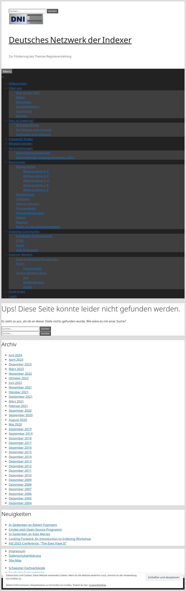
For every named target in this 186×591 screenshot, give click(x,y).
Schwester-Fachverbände (34, 236)
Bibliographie (25, 167)
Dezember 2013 (20, 461)
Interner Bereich (21, 254)
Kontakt (21, 116)
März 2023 (16, 369)
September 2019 (21, 433)
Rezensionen (25, 194)
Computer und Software (33, 134)
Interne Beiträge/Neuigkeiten (37, 259)
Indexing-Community (24, 231)
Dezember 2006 (20, 494)
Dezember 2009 (20, 480)
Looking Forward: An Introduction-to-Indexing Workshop (50, 539)
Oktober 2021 (19, 392)
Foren (20, 264)
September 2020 (21, 415)
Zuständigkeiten (27, 106)
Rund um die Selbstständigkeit (38, 227)
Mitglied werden (20, 143)
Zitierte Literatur (28, 204)
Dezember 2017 (20, 443)
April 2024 (16, 360)
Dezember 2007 (20, 489)
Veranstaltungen (21, 148)
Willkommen (18, 83)
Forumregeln (32, 268)
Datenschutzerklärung (25, 555)
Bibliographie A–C (36, 171)
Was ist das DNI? (28, 93)
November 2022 (20, 373)
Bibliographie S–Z (35, 190)
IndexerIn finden (21, 139)
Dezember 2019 (20, 429)
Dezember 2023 (20, 364)
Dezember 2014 (20, 457)
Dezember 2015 (20, 452)
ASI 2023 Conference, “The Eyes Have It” (37, 543)
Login (13, 296)
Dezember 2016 (20, 447)
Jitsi (25, 278)
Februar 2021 (18, 406)
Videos (21, 217)
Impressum (17, 551)
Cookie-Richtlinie (97, 585)
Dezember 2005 (20, 498)
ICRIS (20, 241)
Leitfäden (23, 199)
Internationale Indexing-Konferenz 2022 (45, 157)
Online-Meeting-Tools (31, 273)
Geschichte (24, 111)
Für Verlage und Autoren (34, 130)
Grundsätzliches (27, 125)
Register (22, 222)
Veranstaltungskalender (33, 153)
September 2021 (21, 396)
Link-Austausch (27, 250)
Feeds (20, 245)
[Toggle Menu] (2, 77)
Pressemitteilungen (30, 213)
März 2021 (16, 401)
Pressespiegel (26, 208)
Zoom (27, 287)
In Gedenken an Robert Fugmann (33, 525)
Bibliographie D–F (36, 176)
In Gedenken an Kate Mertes (29, 534)
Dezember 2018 (20, 438)
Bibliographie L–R (35, 185)
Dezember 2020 (20, 410)
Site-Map (15, 560)
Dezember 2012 (20, 466)
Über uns (15, 88)
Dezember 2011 (20, 470)
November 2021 (20, 387)
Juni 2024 (15, 355)
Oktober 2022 (19, 378)
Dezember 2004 (20, 503)
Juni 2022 (15, 383)
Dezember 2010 (20, 475)
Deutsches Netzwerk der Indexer (70, 39)
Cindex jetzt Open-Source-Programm (35, 529)
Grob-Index (17, 291)
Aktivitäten (23, 102)
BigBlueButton (33, 282)
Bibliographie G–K (36, 180)
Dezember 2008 (20, 484)
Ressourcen (17, 162)
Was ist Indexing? (21, 120)
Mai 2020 (15, 424)
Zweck (20, 97)
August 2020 (18, 420)
